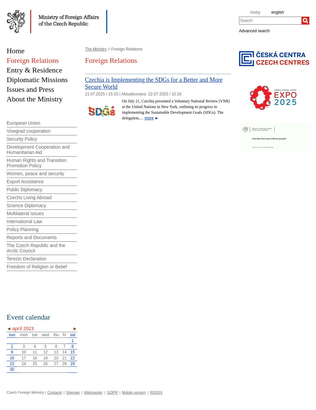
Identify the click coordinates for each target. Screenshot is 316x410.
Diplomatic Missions (37, 79)
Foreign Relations (33, 60)
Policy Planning (23, 229)
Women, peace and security (35, 173)
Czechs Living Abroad (29, 197)
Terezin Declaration (26, 258)
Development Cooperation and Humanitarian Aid (38, 149)
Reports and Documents (32, 237)
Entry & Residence (34, 70)
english (277, 12)
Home (16, 51)
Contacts (54, 392)
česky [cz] (255, 12)
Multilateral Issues (25, 213)
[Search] (305, 21)
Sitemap (73, 392)
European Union (23, 123)
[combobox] (270, 21)
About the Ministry (35, 99)
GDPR (112, 392)
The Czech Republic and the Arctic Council (36, 248)
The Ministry (96, 49)
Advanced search (254, 31)
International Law (24, 221)
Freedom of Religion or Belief (37, 266)
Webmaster (93, 392)
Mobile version (134, 392)
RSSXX (156, 392)
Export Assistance (25, 181)
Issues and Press (30, 89)
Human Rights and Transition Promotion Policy (37, 163)
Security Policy (22, 139)
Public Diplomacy (24, 189)
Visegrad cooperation (28, 131)
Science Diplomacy (26, 205)
